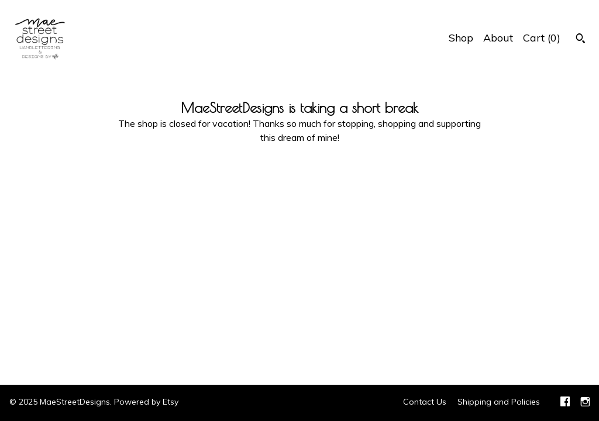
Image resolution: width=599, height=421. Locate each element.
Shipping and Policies (498, 401)
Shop (461, 37)
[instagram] (585, 402)
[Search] (580, 39)
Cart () (541, 37)
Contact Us (424, 401)
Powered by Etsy (146, 401)
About (498, 37)
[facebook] (565, 402)
